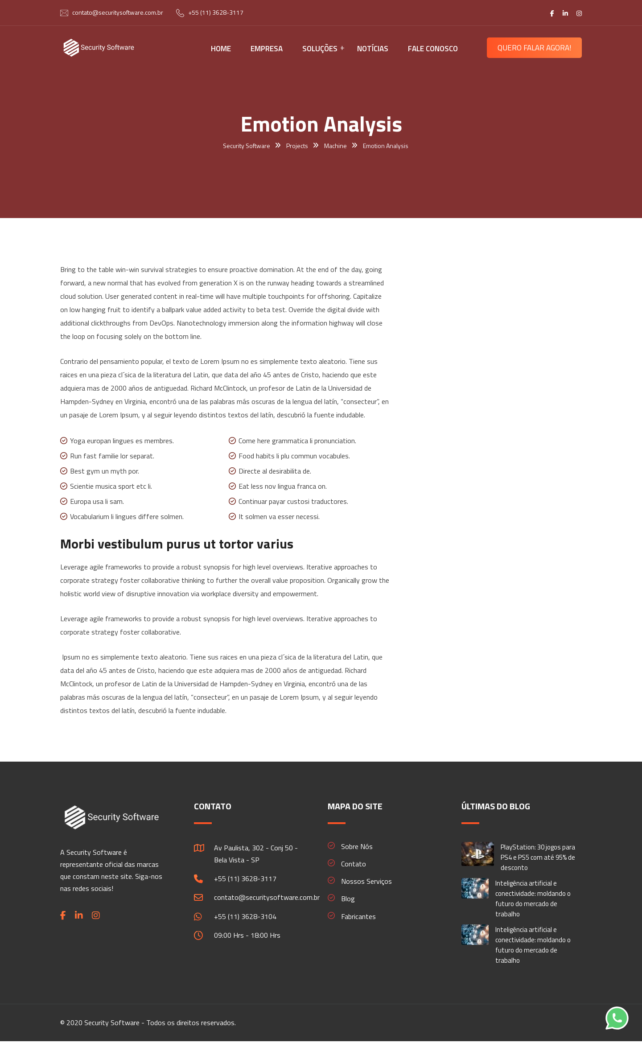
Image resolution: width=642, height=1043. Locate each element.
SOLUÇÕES (319, 48)
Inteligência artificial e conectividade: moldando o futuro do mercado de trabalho (533, 898)
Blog (348, 898)
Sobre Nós (357, 846)
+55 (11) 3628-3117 (215, 12)
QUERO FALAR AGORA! (534, 48)
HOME (221, 48)
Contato (353, 863)
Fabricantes (358, 916)
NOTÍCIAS (372, 48)
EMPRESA (267, 48)
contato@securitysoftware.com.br (117, 12)
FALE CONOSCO (433, 48)
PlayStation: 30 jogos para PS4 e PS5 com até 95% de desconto (538, 857)
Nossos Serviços (366, 881)
